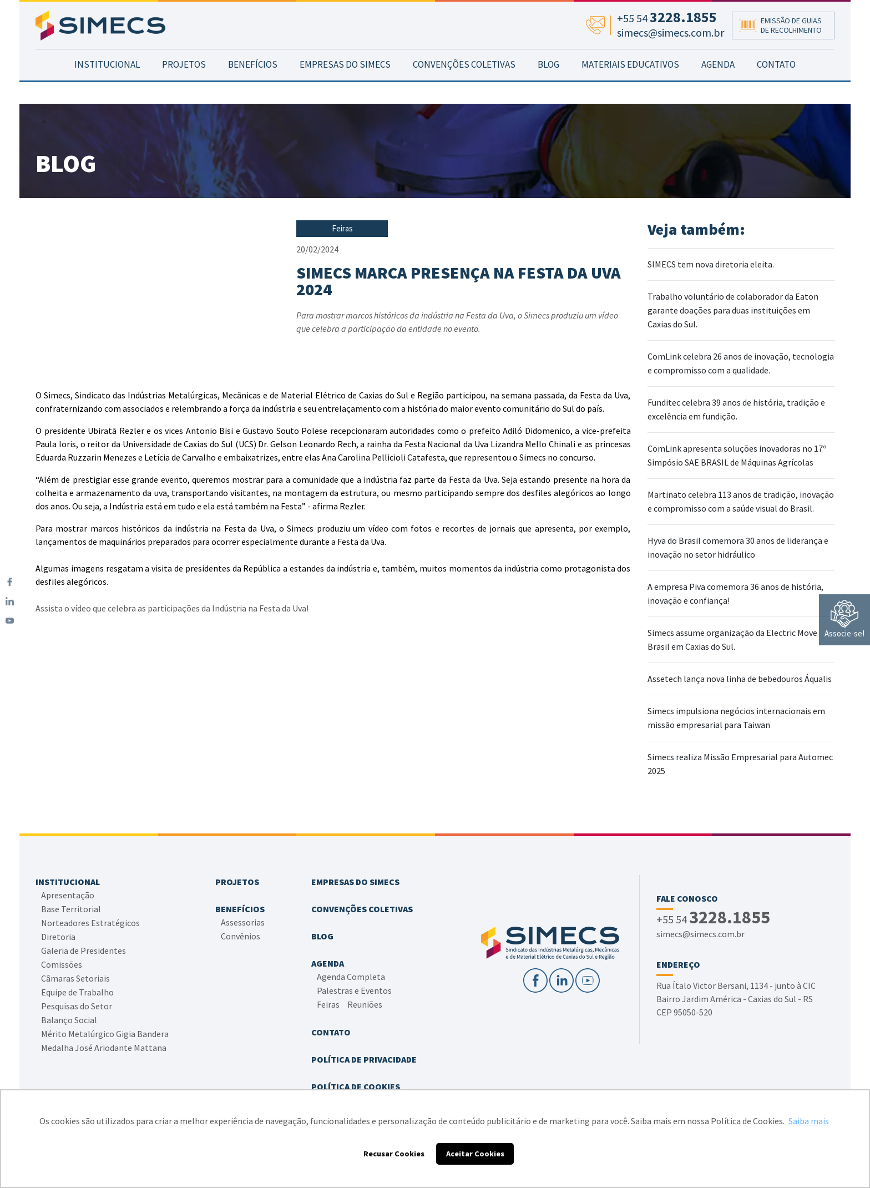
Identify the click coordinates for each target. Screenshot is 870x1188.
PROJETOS (184, 86)
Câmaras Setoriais (75, 978)
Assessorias (243, 922)
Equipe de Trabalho (77, 992)
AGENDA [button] (718, 86)
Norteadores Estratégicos (90, 922)
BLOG (548, 86)
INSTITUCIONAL (107, 86)
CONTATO (776, 86)
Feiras (328, 1004)
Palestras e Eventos (354, 990)
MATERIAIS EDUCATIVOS (630, 86)
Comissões (61, 964)
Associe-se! (844, 619)
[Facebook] (9, 582)
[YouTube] (9, 620)
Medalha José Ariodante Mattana (103, 1047)
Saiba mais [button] (808, 1120)
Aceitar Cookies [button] (475, 1154)
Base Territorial (71, 908)
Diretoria (58, 936)
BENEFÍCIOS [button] (252, 86)
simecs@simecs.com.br (700, 933)
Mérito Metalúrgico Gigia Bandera (105, 1033)
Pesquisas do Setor (76, 1006)
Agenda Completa (351, 976)
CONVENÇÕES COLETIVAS (464, 86)
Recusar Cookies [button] (393, 1154)
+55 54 (713, 918)
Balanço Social (69, 1019)
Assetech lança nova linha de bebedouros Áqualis (740, 678)
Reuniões (364, 1004)
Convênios (240, 936)
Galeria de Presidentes (83, 950)
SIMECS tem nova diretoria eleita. (711, 264)
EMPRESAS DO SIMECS (345, 86)
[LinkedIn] (9, 601)
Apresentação (67, 895)
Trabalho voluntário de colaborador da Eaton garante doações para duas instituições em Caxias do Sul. (733, 310)
